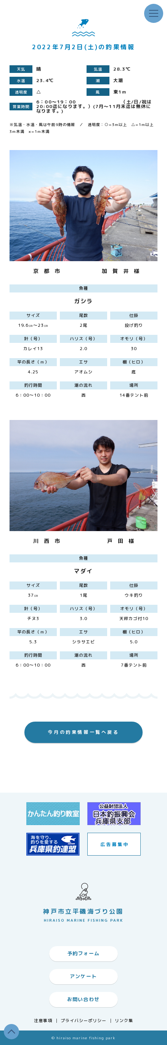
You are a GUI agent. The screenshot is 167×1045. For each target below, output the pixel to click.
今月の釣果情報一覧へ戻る (83, 732)
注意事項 (43, 1021)
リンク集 (124, 1021)
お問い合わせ (83, 999)
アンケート (83, 976)
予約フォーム (83, 953)
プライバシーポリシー (84, 1021)
